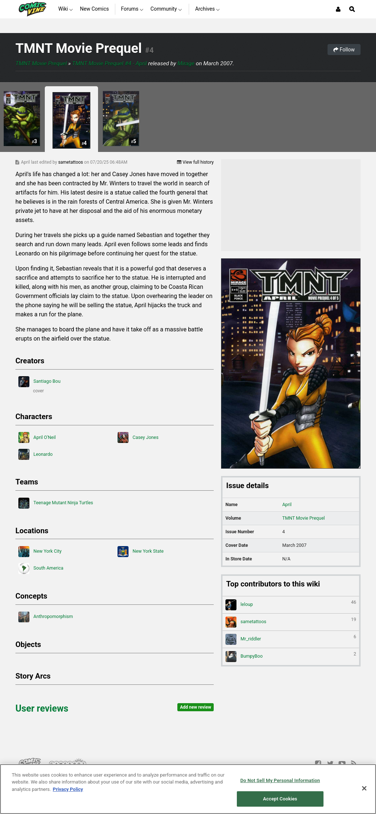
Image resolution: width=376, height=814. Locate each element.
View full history (195, 162)
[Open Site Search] (352, 9)
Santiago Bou (39, 381)
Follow (344, 49)
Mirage (185, 63)
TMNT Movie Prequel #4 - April (109, 63)
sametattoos (71, 162)
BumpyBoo (290, 656)
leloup (290, 604)
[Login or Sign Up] (338, 9)
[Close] (364, 788)
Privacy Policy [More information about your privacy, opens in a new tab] (68, 789)
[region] (188, 789)
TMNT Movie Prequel (78, 48)
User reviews (41, 708)
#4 (149, 50)
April (287, 504)
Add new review (195, 707)
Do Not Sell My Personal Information (280, 780)
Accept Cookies (280, 799)
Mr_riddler (290, 639)
